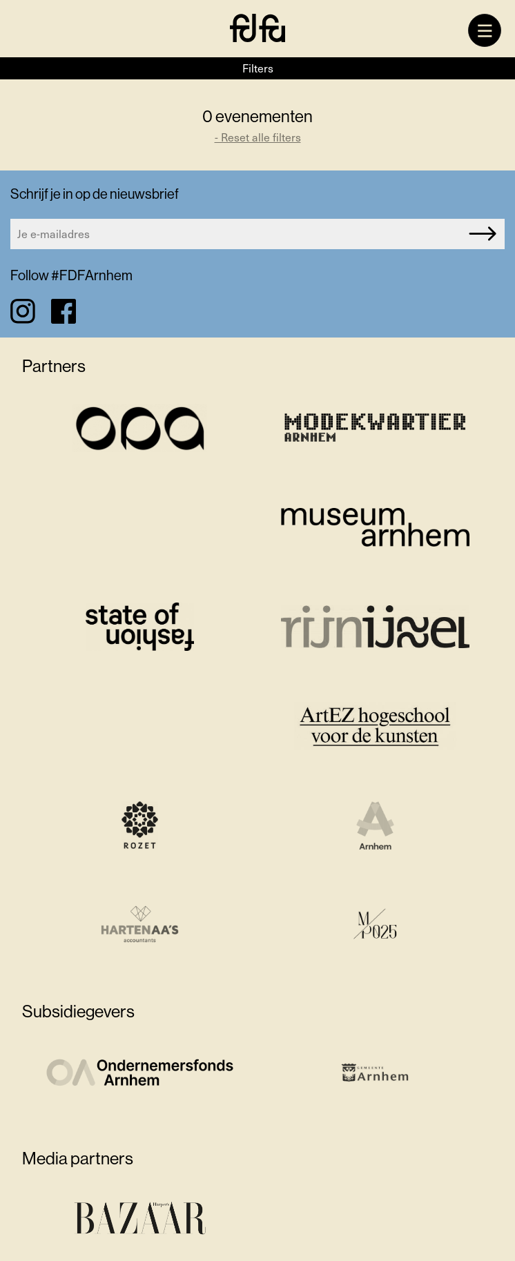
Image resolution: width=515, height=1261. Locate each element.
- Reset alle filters (258, 137)
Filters (257, 68)
